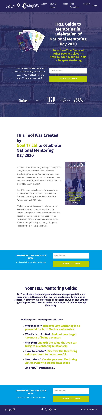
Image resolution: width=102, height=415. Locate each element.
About (44, 4)
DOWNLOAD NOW (68, 79)
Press (65, 4)
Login (94, 5)
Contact (86, 4)
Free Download (74, 5)
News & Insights (52, 5)
